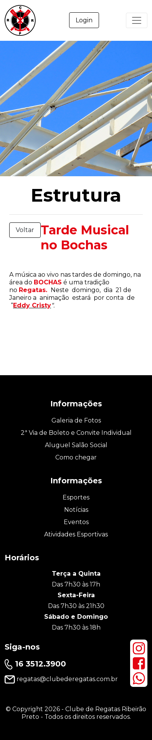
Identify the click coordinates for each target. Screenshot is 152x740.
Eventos (76, 522)
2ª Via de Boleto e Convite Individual (76, 432)
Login (84, 20)
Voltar (25, 230)
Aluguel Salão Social (76, 445)
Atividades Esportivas (76, 534)
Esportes (76, 497)
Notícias (76, 509)
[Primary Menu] (136, 20)
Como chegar (76, 457)
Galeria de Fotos (76, 420)
